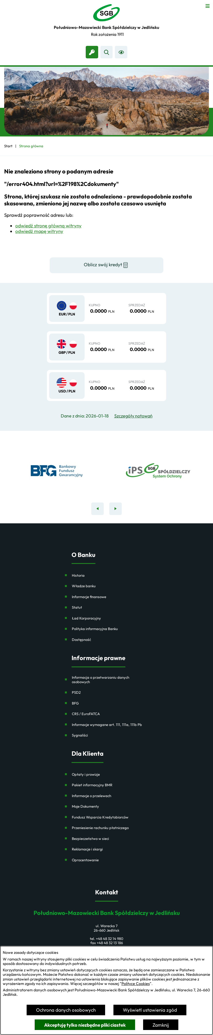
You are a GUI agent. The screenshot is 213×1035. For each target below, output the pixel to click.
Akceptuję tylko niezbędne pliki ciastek (85, 1025)
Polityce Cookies (135, 983)
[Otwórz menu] (207, 5)
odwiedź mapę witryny (39, 231)
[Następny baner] (115, 508)
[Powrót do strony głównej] (8, 146)
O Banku (83, 555)
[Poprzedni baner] (97, 508)
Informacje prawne (98, 658)
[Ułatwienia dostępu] (121, 52)
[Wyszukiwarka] (106, 52)
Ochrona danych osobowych (66, 1010)
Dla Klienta (87, 753)
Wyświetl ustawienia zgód (150, 1010)
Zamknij (161, 1025)
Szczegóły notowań (133, 416)
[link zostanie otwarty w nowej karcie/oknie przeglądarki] (92, 52)
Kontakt (106, 892)
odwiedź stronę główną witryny (48, 225)
